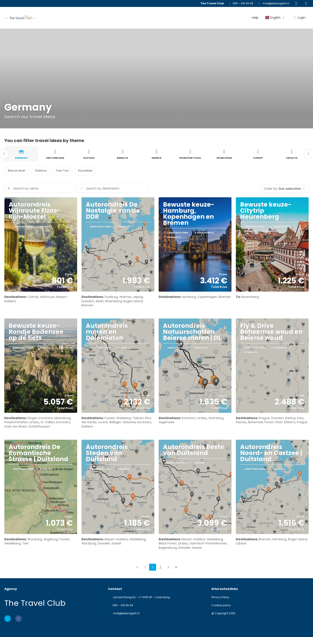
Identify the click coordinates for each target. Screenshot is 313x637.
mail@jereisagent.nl (275, 3)
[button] (4, 154)
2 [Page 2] (160, 567)
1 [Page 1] (152, 567)
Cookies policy (221, 605)
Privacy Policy (220, 597)
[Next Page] (168, 567)
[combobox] (112, 188)
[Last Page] (176, 567)
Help (255, 17)
